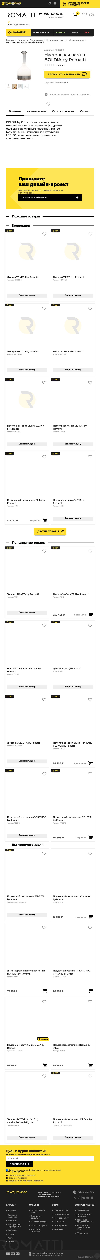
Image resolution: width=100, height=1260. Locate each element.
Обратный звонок (55, 17)
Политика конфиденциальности (47, 1253)
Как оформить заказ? (38, 1211)
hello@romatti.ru (83, 1192)
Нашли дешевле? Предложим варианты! (67, 95)
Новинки (60, 32)
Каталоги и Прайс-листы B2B (83, 1227)
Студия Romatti (61, 1210)
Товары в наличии (12, 1216)
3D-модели (82, 1233)
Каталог (19, 32)
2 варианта (35, 521)
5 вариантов (80, 615)
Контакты (58, 1229)
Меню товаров (40, 32)
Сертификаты (60, 1226)
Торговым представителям (85, 1221)
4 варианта (80, 917)
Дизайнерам (83, 1210)
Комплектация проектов (84, 1215)
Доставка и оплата (36, 1217)
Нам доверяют (61, 1218)
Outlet (11, 1242)
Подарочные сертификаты (14, 1226)
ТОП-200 (12, 1230)
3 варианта (81, 838)
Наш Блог (59, 1222)
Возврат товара (38, 1222)
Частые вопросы (39, 1226)
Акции (11, 1234)
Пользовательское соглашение (47, 1255)
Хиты (75, 32)
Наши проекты (61, 1214)
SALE (87, 32)
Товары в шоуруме (35, 1230)
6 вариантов (80, 763)
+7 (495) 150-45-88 (51, 14)
